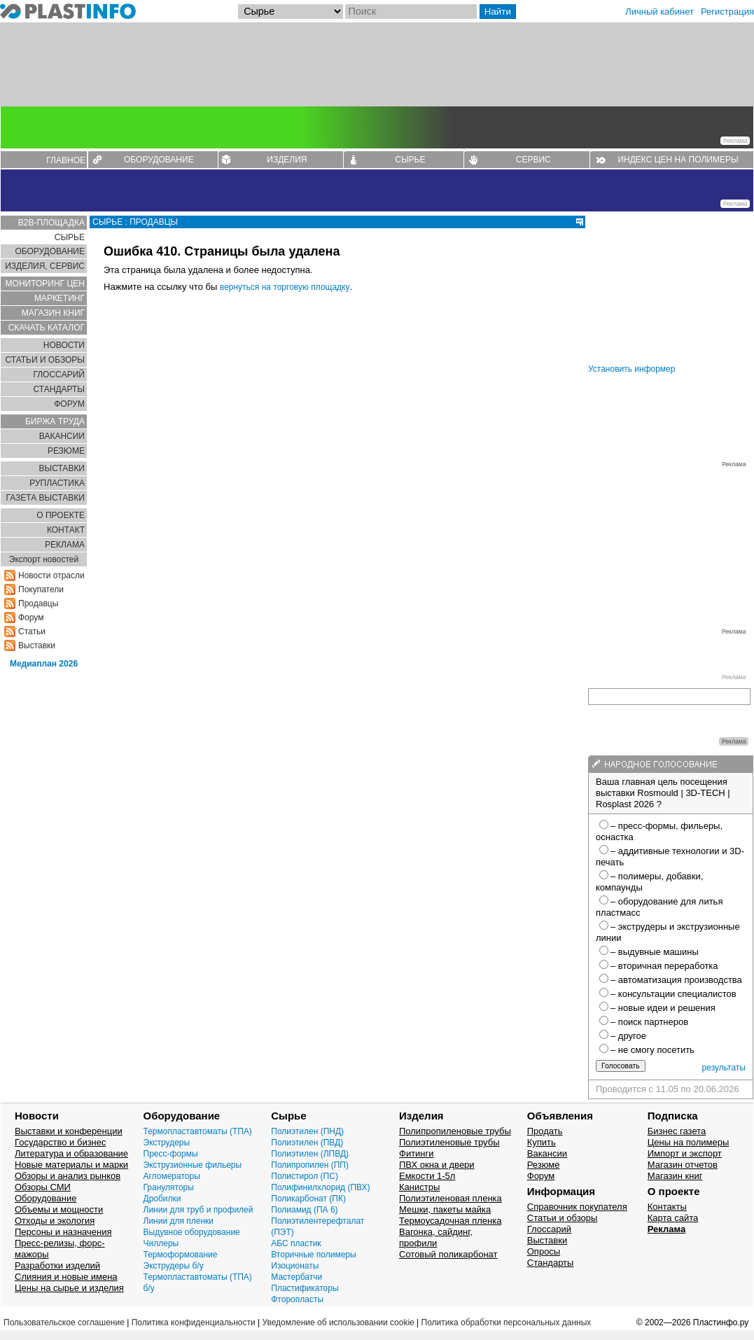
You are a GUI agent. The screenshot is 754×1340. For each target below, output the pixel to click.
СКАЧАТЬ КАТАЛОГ (46, 328)
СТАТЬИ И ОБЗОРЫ (45, 360)
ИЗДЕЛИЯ (287, 160)
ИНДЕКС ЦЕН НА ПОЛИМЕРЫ (677, 160)
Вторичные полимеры (313, 1254)
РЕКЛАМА (65, 545)
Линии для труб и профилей (198, 1210)
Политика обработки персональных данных (506, 1322)
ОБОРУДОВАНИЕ (159, 160)
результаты (724, 1068)
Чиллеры (161, 1243)
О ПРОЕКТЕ (60, 515)
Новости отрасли (51, 575)
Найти (497, 11)
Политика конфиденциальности (194, 1322)
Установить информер (631, 369)
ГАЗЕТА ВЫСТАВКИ (45, 498)
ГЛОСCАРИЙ (59, 374)
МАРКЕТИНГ (59, 298)
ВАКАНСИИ (62, 436)
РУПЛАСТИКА (57, 483)
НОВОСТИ (64, 345)
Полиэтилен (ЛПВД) (310, 1154)
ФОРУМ (69, 404)
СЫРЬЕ (410, 160)
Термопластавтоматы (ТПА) (198, 1131)
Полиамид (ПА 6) (304, 1210)
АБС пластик (296, 1243)
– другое (628, 1036)
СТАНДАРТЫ (59, 389)
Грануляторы (169, 1187)
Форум (30, 617)
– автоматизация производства (676, 980)
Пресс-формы (171, 1154)
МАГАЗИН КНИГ (53, 313)
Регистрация (727, 11)
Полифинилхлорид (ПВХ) (320, 1187)
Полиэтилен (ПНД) (307, 1131)
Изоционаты (295, 1266)
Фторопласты (297, 1299)
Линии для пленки (179, 1221)
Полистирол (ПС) (304, 1176)
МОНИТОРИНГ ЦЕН (45, 283)
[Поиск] (411, 11)
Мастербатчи (296, 1277)
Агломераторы (172, 1176)
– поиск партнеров (649, 1022)
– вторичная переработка (664, 966)
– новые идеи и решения (662, 1008)
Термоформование (181, 1254)
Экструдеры (167, 1142)
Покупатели (41, 589)
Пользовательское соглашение (64, 1322)
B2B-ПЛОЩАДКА (51, 223)
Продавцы (38, 603)
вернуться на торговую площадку (285, 287)
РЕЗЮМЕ (66, 451)
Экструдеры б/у (174, 1266)
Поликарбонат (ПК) (308, 1198)
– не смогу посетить (652, 1050)
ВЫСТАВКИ (62, 468)
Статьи (32, 631)
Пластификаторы (304, 1288)
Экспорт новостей (43, 559)
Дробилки (162, 1198)
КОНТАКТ (66, 530)
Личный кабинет (659, 11)
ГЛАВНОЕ (65, 160)
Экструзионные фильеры (193, 1165)
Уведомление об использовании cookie (338, 1322)
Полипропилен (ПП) (310, 1165)
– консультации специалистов (673, 994)
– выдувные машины (654, 952)
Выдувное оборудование (192, 1232)
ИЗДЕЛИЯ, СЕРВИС (45, 266)
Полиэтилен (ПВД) (307, 1142)
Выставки (36, 645)
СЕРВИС (533, 160)
